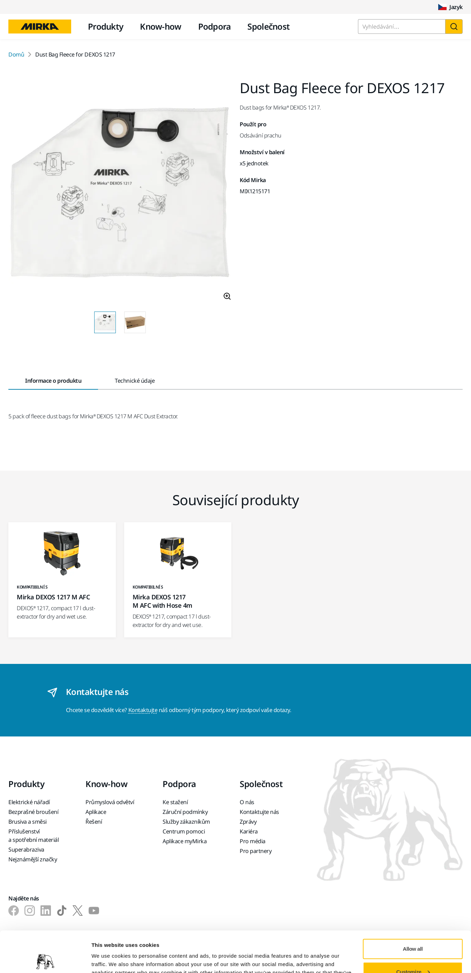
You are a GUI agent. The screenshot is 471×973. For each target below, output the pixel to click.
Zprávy (248, 821)
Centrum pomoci (184, 831)
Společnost (268, 26)
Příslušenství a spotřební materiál (33, 836)
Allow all (413, 908)
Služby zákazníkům (186, 821)
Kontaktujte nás (259, 812)
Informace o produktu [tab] (53, 380)
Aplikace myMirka (185, 841)
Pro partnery (255, 851)
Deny (413, 954)
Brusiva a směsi (27, 821)
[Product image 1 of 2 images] (119, 193)
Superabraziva (26, 849)
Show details (107, 959)
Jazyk (450, 7)
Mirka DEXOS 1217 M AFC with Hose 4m (162, 601)
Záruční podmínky (185, 812)
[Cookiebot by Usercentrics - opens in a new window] (45, 959)
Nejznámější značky (32, 859)
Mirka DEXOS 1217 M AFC (53, 597)
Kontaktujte (143, 710)
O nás (247, 802)
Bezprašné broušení (33, 812)
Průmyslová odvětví (109, 802)
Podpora (214, 26)
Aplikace (95, 812)
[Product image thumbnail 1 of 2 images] (105, 322)
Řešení (93, 821)
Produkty (105, 26)
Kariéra (249, 831)
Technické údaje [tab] (135, 380)
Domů (16, 54)
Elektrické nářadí (29, 802)
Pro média (253, 841)
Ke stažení (175, 802)
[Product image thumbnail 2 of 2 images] (135, 322)
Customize (413, 931)
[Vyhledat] (454, 26)
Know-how (160, 26)
